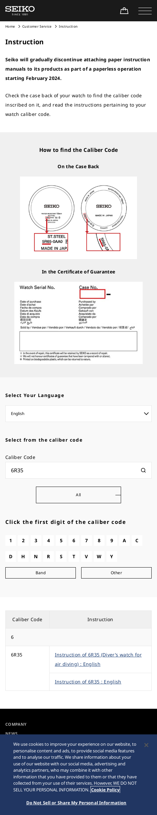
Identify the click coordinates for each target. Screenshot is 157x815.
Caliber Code (20, 457)
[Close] (146, 745)
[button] (145, 10)
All (78, 495)
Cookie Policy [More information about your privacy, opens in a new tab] (105, 790)
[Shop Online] (124, 10)
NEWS (11, 733)
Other (116, 573)
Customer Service (37, 26)
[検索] (143, 470)
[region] (78, 774)
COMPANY (15, 724)
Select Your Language (34, 395)
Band (41, 573)
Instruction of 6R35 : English (88, 681)
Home (10, 26)
